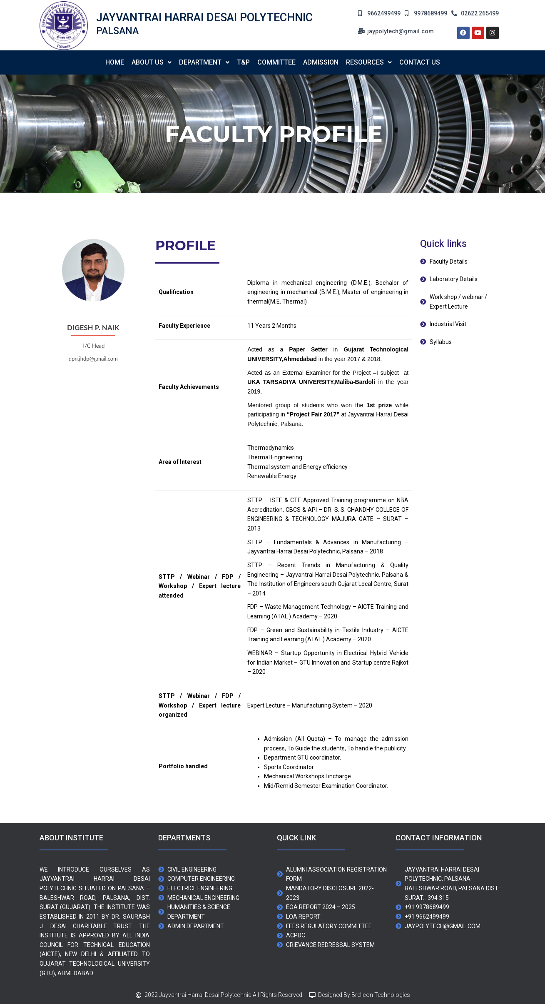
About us (152, 62)
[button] (151, 62)
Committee (276, 62)
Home (114, 62)
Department (204, 62)
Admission (320, 62)
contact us (419, 62)
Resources (369, 62)
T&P (243, 62)
